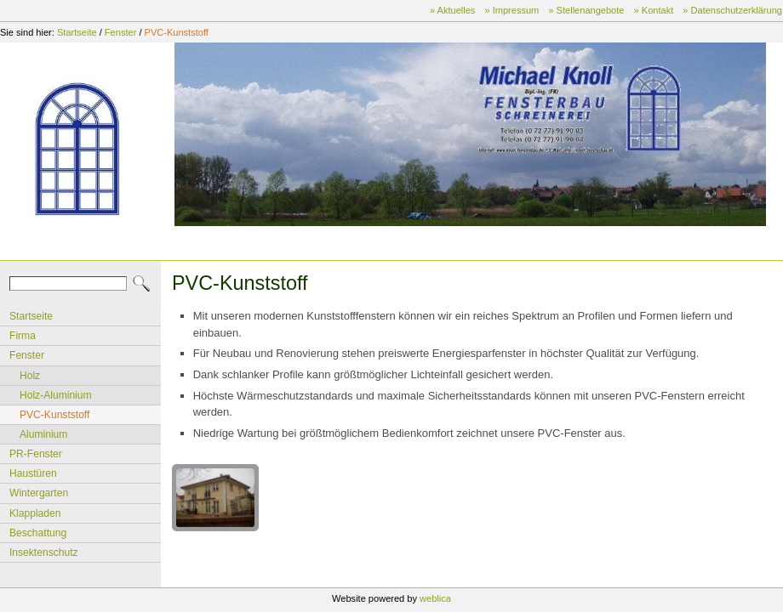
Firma (22, 336)
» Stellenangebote (586, 10)
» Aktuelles (452, 10)
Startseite (77, 32)
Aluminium (43, 434)
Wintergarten (38, 493)
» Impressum (511, 10)
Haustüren (33, 473)
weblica (435, 598)
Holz (30, 376)
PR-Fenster (35, 454)
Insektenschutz (43, 552)
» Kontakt (654, 10)
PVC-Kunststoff (177, 32)
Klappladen (34, 513)
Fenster (120, 32)
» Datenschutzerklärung (732, 10)
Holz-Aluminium (56, 395)
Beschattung (37, 533)
